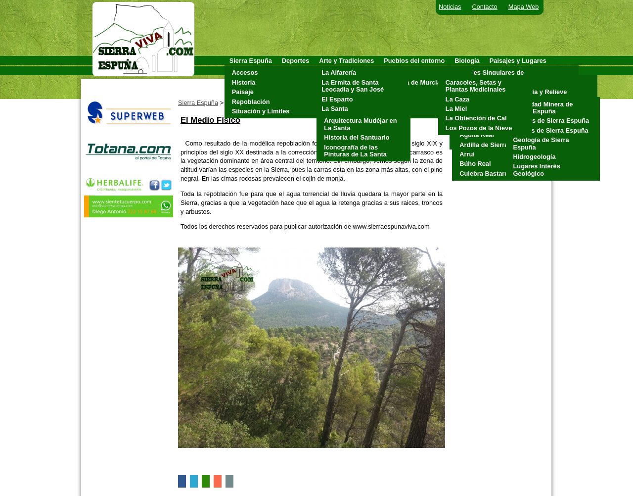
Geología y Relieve (539, 92)
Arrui (467, 154)
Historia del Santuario (356, 137)
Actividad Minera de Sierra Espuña (543, 107)
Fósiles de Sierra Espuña (550, 130)
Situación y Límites (261, 111)
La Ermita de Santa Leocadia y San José (352, 86)
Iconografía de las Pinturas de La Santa (355, 151)
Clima (519, 82)
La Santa (334, 108)
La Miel (456, 108)
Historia (244, 82)
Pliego (395, 101)
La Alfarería (338, 72)
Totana (396, 111)
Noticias (450, 6)
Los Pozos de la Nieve (479, 128)
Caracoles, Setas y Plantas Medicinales (476, 86)
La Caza (457, 99)
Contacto (484, 6)
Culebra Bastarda (485, 173)
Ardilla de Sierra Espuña (496, 145)
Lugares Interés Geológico (536, 169)
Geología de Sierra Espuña (541, 143)
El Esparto (337, 99)
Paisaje (243, 92)
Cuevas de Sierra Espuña (551, 120)
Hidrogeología (534, 156)
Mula (393, 92)
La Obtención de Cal (476, 118)
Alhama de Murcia (413, 82)
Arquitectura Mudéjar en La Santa (360, 124)
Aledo (395, 72)
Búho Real (475, 163)
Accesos (245, 72)
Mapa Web (523, 6)
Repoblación (251, 101)
